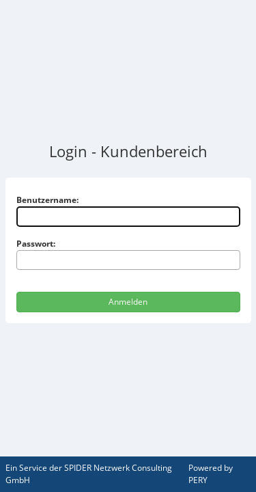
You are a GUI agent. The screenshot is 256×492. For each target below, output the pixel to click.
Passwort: (35, 243)
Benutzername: (47, 200)
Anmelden (128, 302)
